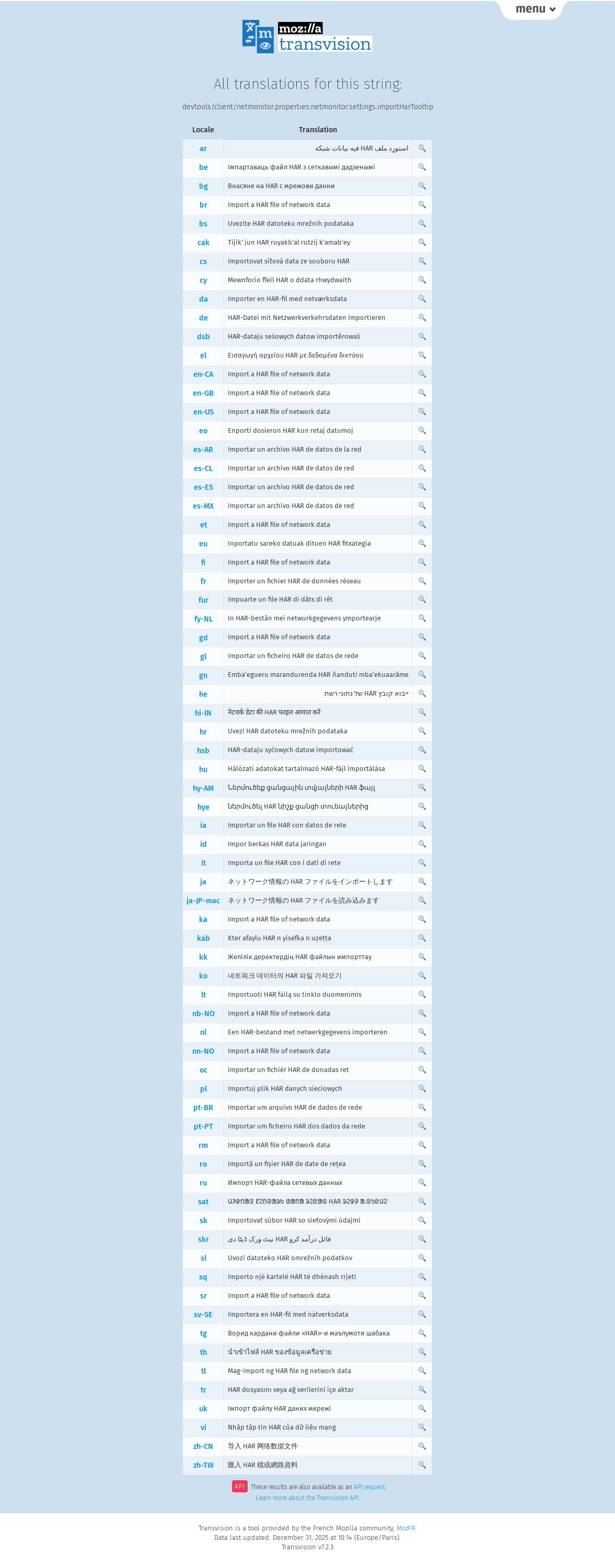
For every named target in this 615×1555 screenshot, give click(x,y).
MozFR (406, 1528)
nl (203, 1032)
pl (203, 1089)
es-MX (203, 506)
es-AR (203, 449)
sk (203, 1220)
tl (203, 1371)
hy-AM (203, 788)
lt (203, 994)
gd (203, 637)
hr (203, 732)
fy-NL (203, 619)
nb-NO (203, 1013)
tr (203, 1390)
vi (203, 1427)
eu (203, 543)
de (203, 318)
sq (203, 1277)
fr (203, 581)
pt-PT (203, 1126)
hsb (203, 750)
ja (203, 882)
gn (203, 675)
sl (203, 1258)
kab (203, 938)
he (203, 694)
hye (204, 807)
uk (203, 1408)
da (203, 299)
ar (203, 148)
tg (203, 1333)
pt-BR (203, 1107)
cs (203, 261)
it (203, 863)
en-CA (203, 374)
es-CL (203, 468)
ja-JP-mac (203, 900)
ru (203, 1183)
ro (203, 1164)
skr (203, 1239)
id (203, 844)
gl (203, 656)
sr (203, 1296)
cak (204, 242)
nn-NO (203, 1051)
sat (203, 1201)
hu (203, 769)
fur (203, 600)
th (203, 1352)
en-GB (203, 393)
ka (203, 919)
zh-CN (203, 1446)
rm (203, 1145)
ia (203, 825)
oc (203, 1070)
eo (203, 431)
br (203, 205)
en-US (203, 412)
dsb (203, 336)
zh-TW (203, 1465)
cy (203, 280)
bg (203, 186)
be (203, 167)
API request (369, 1487)
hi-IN (203, 713)
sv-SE (203, 1314)
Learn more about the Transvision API (307, 1498)
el (203, 355)
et (203, 525)
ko (203, 976)
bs (203, 224)
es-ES (203, 487)
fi (203, 562)
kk (203, 957)
